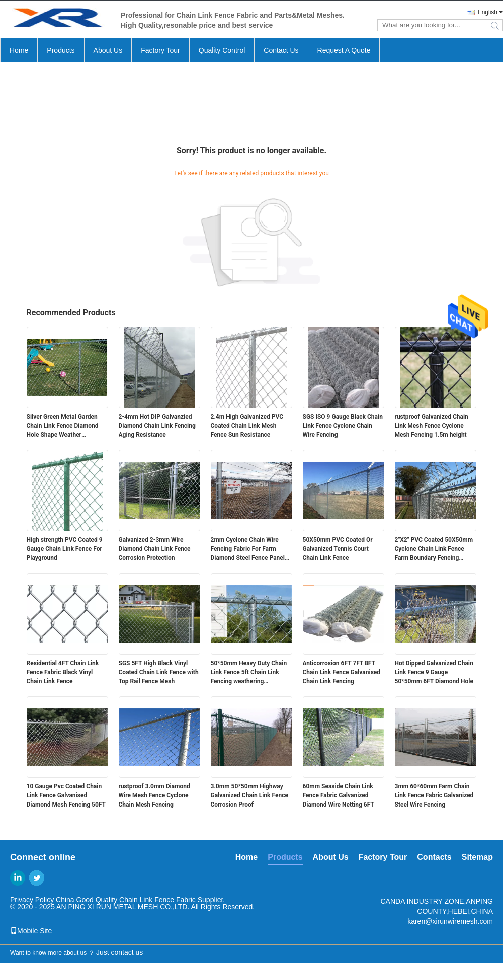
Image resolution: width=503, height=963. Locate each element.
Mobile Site (31, 931)
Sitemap (477, 857)
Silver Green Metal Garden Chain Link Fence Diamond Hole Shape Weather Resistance (63, 426)
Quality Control (222, 50)
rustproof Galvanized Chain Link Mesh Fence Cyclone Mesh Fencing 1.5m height (431, 425)
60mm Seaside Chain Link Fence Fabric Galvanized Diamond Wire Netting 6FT (338, 795)
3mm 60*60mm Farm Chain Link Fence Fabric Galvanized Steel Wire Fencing (434, 795)
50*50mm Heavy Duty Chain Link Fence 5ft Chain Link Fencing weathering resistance (249, 673)
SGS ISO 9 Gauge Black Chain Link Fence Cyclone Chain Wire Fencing (343, 425)
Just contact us (119, 952)
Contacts (434, 857)
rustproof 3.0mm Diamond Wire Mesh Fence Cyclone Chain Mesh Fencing (154, 795)
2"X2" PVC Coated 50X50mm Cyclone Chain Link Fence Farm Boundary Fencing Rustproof (434, 549)
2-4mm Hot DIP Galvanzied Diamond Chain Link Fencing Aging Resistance (157, 425)
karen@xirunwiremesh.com (450, 921)
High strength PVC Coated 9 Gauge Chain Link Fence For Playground (65, 548)
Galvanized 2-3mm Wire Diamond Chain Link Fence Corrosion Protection (155, 548)
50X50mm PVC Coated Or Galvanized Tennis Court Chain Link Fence (338, 548)
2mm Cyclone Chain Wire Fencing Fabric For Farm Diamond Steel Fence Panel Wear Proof (248, 549)
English (487, 12)
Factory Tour (160, 50)
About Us (108, 50)
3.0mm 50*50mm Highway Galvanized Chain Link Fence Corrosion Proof (249, 795)
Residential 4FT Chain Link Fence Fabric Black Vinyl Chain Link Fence (63, 672)
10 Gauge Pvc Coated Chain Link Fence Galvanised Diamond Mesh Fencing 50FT (66, 795)
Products (60, 50)
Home (19, 50)
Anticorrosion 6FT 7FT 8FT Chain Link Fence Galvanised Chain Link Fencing (342, 672)
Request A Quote (344, 50)
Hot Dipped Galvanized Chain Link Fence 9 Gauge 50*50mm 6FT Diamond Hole (434, 672)
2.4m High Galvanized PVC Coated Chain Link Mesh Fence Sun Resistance (247, 425)
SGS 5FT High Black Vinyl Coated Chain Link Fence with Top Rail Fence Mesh (159, 672)
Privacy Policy (32, 900)
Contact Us (281, 50)
